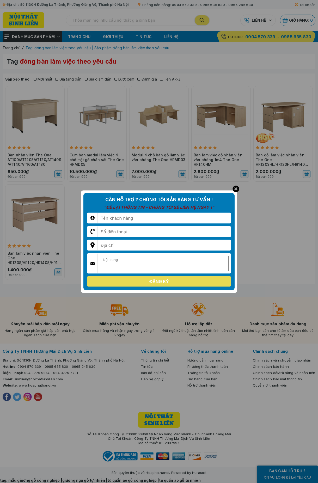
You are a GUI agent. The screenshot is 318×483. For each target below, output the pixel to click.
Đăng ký (159, 281)
